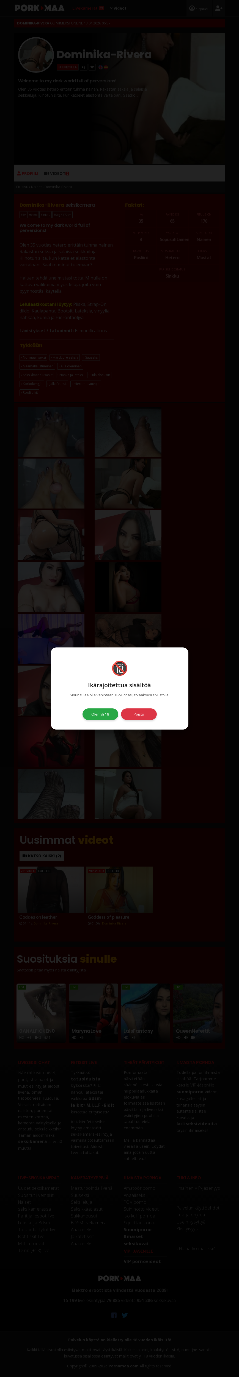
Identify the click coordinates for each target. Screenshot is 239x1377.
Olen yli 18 (100, 714)
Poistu (139, 714)
